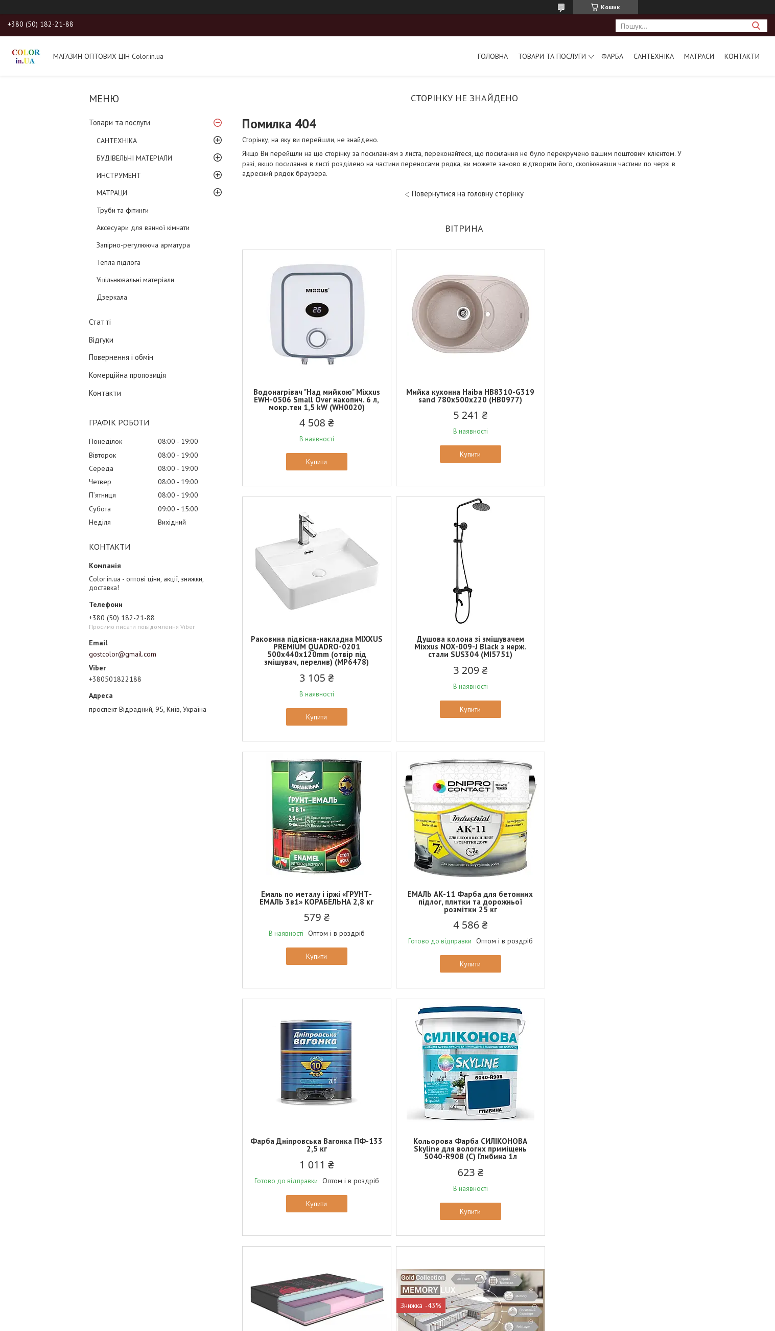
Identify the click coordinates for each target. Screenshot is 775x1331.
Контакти (742, 56)
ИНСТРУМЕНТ (119, 175)
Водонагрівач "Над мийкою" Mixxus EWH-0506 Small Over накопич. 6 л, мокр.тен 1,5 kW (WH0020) (314, 399)
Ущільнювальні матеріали (135, 279)
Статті (100, 322)
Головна (493, 56)
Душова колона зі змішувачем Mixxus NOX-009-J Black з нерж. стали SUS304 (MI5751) (314, 654)
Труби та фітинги (123, 210)
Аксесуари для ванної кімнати (143, 227)
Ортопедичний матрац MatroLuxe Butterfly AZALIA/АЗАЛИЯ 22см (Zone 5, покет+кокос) (464, 1148)
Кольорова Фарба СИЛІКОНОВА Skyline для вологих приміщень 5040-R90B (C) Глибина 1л (464, 901)
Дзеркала (112, 297)
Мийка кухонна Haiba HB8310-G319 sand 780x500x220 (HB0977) (464, 395)
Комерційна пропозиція (127, 375)
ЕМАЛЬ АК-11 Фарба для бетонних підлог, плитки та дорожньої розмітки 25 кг (613, 654)
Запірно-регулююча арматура (143, 245)
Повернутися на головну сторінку (468, 193)
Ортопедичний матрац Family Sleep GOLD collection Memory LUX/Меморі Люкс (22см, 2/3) (314, 1148)
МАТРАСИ (699, 56)
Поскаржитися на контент (417, 1321)
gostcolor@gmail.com (122, 654)
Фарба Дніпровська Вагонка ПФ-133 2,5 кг (314, 898)
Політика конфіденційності (497, 1321)
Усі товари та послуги (461, 1272)
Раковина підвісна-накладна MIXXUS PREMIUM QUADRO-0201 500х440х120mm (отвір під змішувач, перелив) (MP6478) (613, 403)
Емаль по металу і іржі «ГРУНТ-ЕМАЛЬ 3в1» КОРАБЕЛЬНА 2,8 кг (464, 650)
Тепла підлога (118, 262)
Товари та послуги (552, 56)
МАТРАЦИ (112, 192)
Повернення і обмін (121, 357)
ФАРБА (612, 56)
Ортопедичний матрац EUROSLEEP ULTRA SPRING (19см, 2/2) (613, 1145)
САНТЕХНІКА (653, 56)
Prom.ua (436, 1312)
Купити (314, 461)
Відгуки (101, 340)
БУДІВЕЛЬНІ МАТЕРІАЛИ (134, 158)
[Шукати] (755, 25)
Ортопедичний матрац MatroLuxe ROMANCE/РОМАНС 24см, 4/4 (614, 898)
